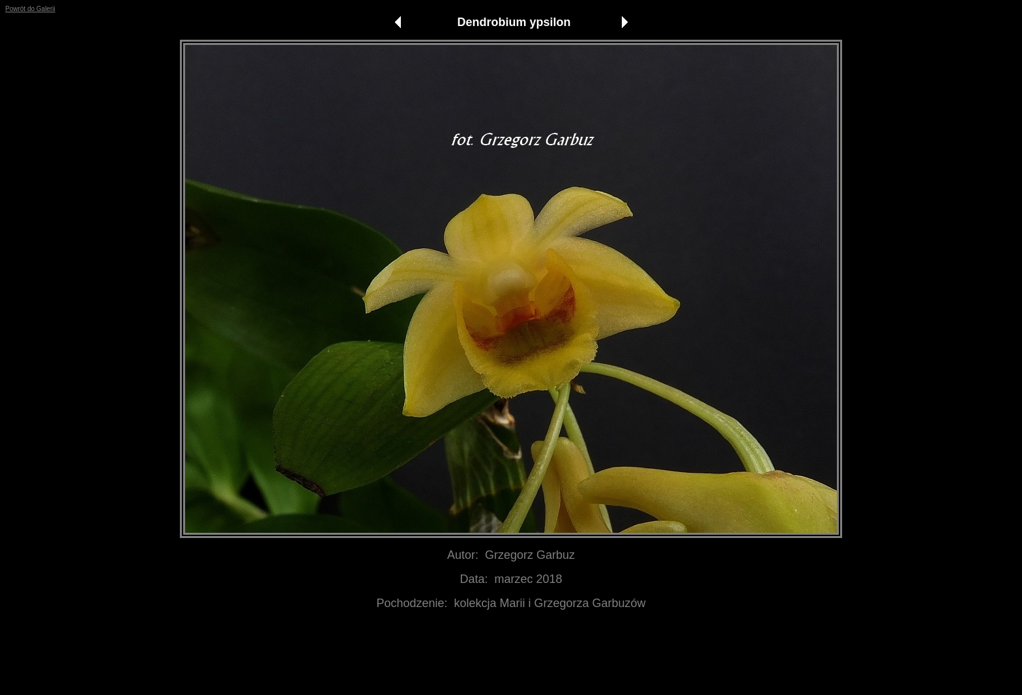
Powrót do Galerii (30, 8)
